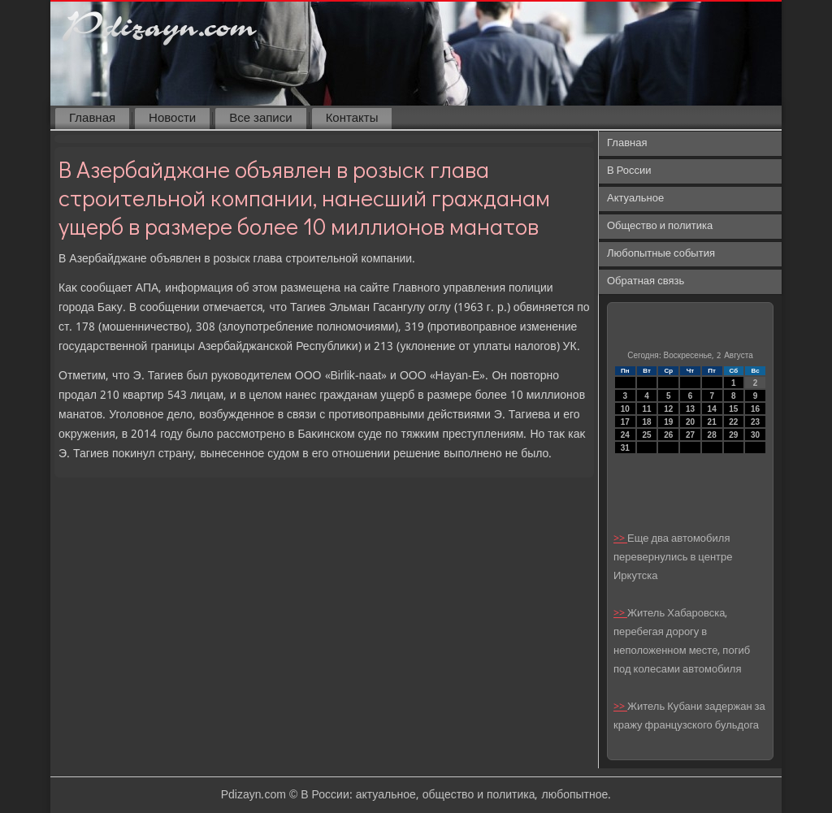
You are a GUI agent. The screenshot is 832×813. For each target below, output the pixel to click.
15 (733, 408)
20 (690, 421)
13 (690, 408)
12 (668, 408)
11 (646, 408)
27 (690, 434)
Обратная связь (645, 281)
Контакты (352, 118)
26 (668, 434)
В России (629, 171)
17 (625, 421)
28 (712, 434)
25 (646, 434)
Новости (172, 118)
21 (712, 421)
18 (646, 421)
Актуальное (635, 198)
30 (755, 434)
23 (755, 421)
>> (620, 539)
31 (625, 447)
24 (625, 434)
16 (755, 408)
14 (712, 408)
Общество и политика (660, 226)
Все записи (260, 118)
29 (733, 434)
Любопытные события (661, 253)
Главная (92, 118)
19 (668, 421)
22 (733, 421)
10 (625, 408)
